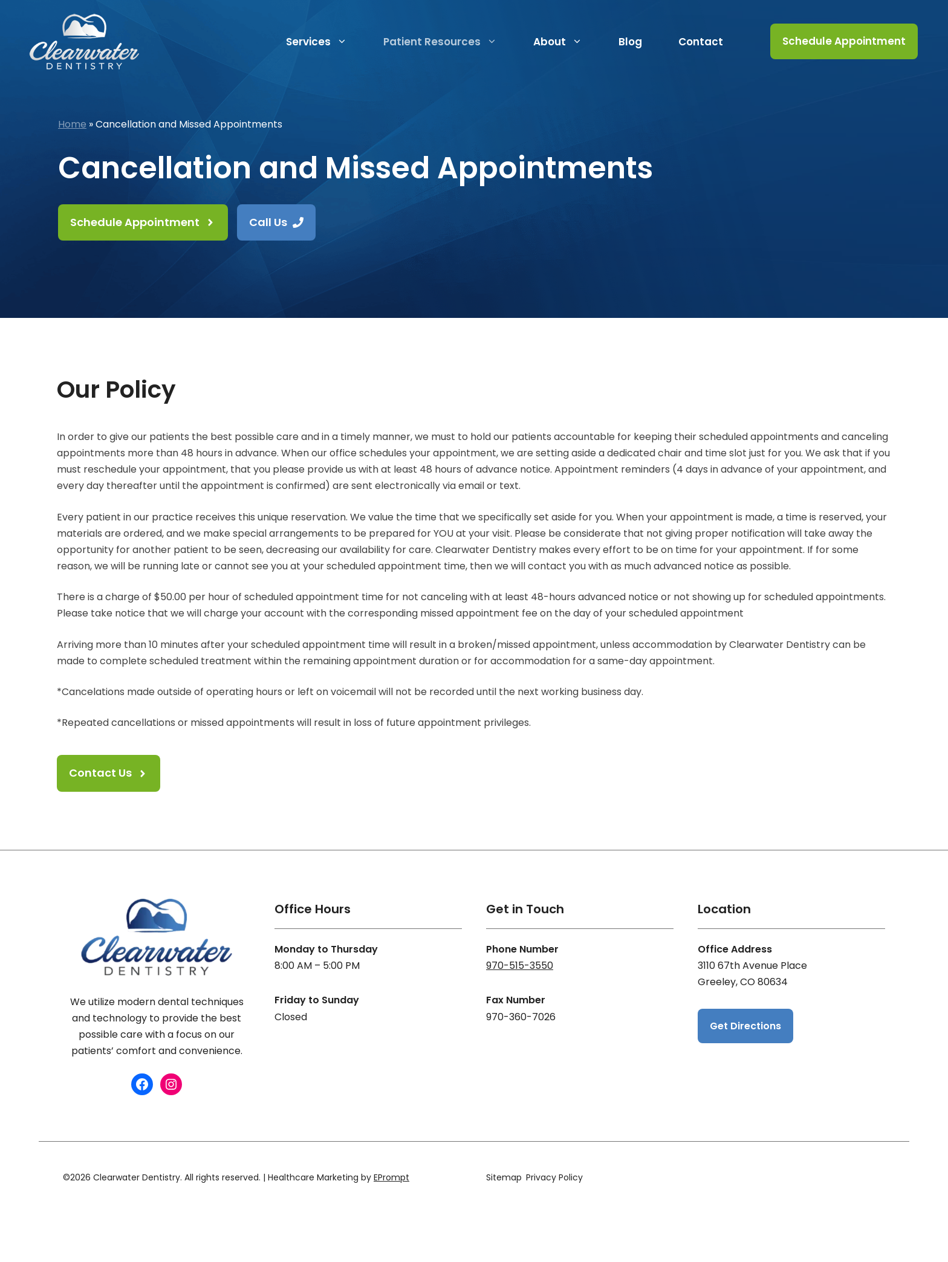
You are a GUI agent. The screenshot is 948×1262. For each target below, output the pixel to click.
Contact (700, 41)
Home (72, 124)
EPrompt (391, 1177)
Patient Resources (449, 42)
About (566, 42)
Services (325, 42)
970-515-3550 (519, 965)
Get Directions (745, 1026)
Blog (630, 41)
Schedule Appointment (844, 41)
